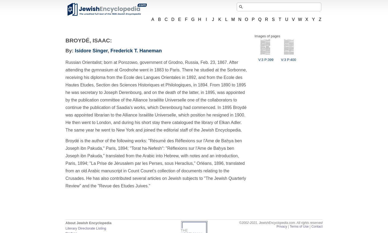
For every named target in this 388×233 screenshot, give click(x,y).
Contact (317, 226)
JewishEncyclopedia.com (107, 9)
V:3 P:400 (288, 58)
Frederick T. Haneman (136, 50)
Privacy (282, 226)
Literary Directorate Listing (86, 228)
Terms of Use (299, 226)
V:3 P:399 (266, 58)
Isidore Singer (91, 50)
